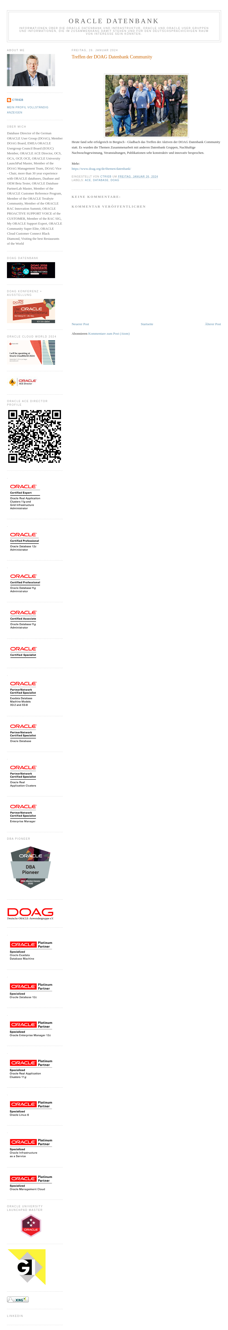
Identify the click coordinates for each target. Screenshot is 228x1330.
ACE (88, 180)
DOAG (115, 180)
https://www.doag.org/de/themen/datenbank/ (101, 169)
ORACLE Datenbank (114, 21)
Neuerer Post (80, 324)
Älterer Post (213, 324)
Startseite (147, 324)
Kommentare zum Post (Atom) (109, 333)
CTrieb (17, 100)
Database (101, 180)
